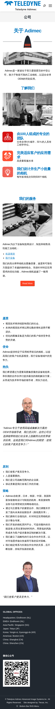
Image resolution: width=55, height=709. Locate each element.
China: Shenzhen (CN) (13, 643)
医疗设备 (10, 258)
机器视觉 (10, 254)
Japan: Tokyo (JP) (11, 628)
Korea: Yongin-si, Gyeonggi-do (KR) (19, 632)
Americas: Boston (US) (13, 636)
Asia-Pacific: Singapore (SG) (16, 625)
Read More (27, 283)
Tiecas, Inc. (43, 702)
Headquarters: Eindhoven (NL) (17, 618)
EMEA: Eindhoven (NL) (13, 621)
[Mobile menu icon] (50, 5)
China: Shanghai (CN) (13, 639)
